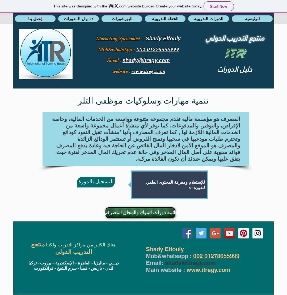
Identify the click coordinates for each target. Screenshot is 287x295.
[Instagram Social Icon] (257, 233)
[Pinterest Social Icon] (243, 233)
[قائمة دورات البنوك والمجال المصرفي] (140, 212)
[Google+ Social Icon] (215, 233)
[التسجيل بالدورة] (96, 182)
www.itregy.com (208, 269)
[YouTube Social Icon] (229, 233)
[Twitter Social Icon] (201, 233)
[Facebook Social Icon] (187, 233)
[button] (35, 18)
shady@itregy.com (190, 262)
